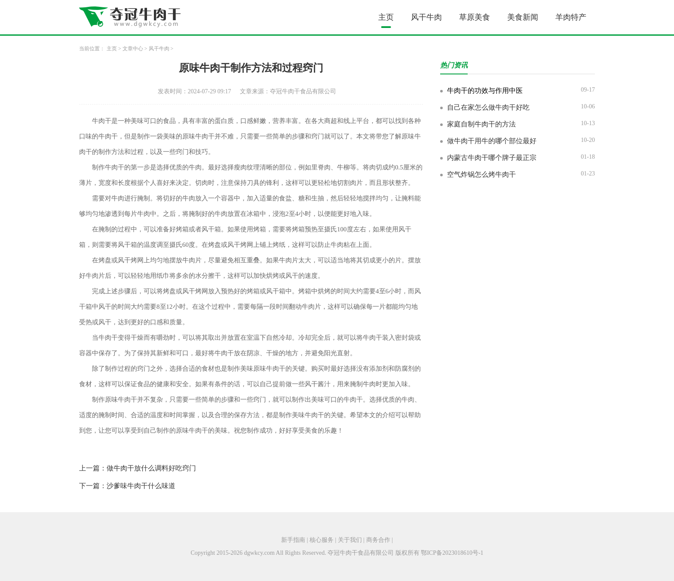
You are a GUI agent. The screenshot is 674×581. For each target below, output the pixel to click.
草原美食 (474, 17)
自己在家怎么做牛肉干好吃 (488, 107)
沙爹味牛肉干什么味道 (141, 485)
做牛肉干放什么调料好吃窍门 (151, 468)
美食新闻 (522, 17)
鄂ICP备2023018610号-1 (452, 553)
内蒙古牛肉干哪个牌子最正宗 (491, 157)
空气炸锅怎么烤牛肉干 (481, 174)
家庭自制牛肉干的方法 (481, 124)
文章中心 (133, 49)
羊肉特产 (570, 17)
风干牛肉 (426, 17)
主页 (386, 17)
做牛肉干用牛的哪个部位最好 (491, 140)
